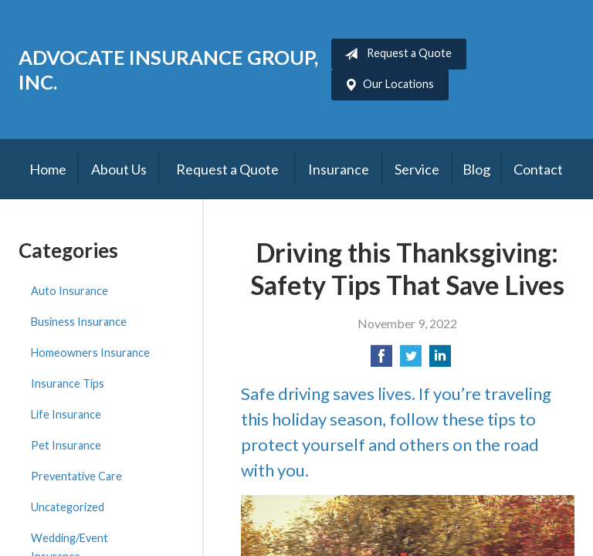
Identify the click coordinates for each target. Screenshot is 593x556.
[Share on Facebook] (381, 360)
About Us (119, 169)
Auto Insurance (69, 290)
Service (417, 169)
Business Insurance (79, 321)
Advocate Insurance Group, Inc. (168, 69)
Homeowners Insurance (90, 352)
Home (47, 169)
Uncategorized (67, 507)
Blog (476, 169)
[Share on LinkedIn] (440, 360)
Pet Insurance (66, 445)
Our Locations (386, 85)
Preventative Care (76, 476)
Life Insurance (66, 414)
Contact (538, 169)
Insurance (338, 169)
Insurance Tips (67, 383)
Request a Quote (395, 54)
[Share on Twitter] (411, 360)
